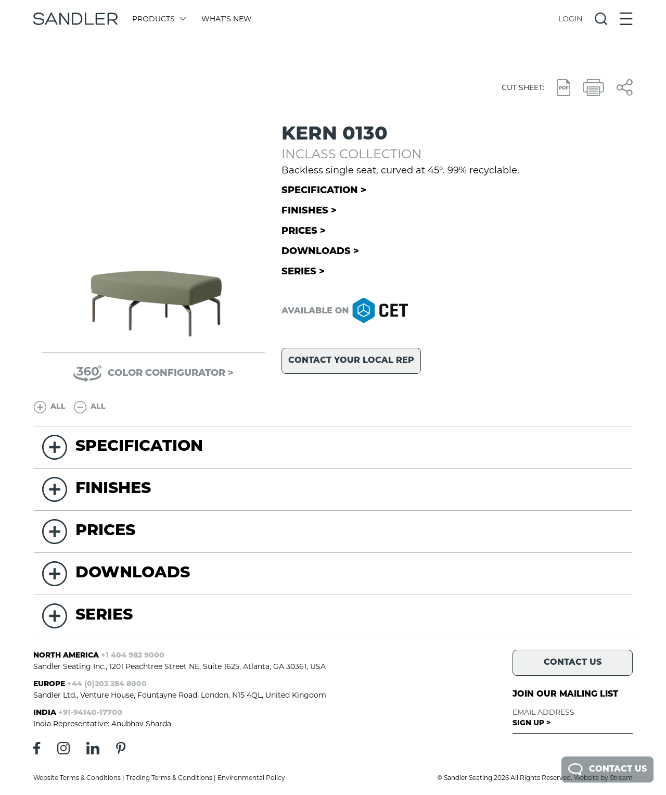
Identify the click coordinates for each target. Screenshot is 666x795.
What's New (226, 18)
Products (158, 18)
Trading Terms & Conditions (169, 777)
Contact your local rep (351, 361)
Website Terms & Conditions (77, 777)
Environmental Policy (251, 777)
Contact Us (607, 769)
